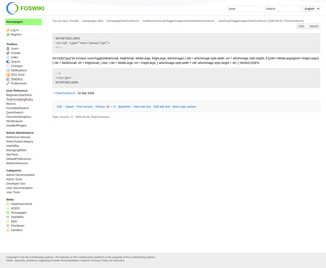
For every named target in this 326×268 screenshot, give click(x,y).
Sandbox (14, 230)
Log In (15, 30)
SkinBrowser (14, 121)
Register (16, 34)
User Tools (13, 192)
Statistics (14, 79)
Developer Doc (16, 183)
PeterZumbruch (293, 20)
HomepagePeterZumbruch (123, 20)
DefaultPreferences (18, 159)
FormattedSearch (17, 108)
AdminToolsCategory (19, 141)
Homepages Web (92, 20)
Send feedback (70, 260)
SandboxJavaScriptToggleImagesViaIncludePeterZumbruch (178, 20)
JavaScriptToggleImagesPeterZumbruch (242, 20)
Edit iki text (162, 106)
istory (100, 106)
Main (11, 221)
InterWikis (12, 145)
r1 (114, 106)
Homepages (14, 21)
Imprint (85, 260)
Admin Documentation (20, 175)
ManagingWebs (16, 150)
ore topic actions (184, 106)
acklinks (124, 106)
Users (12, 48)
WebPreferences (17, 163)
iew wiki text (142, 106)
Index (12, 57)
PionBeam (15, 225)
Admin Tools (14, 179)
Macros (11, 103)
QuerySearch (14, 112)
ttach (69, 106)
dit (60, 106)
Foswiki (74, 20)
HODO (13, 208)
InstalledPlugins (16, 125)
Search (13, 61)
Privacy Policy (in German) (108, 260)
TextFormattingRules (19, 99)
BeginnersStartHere (19, 95)
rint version (85, 106)
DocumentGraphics (18, 116)
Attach (314, 26)
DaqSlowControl (19, 204)
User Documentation (19, 188)
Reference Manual (18, 137)
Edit (301, 26)
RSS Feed (15, 74)
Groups (13, 53)
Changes (14, 66)
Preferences (16, 83)
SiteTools (12, 154)
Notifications (16, 70)
